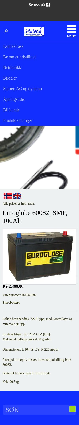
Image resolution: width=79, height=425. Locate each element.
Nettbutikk (12, 67)
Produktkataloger (17, 120)
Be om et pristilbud (19, 57)
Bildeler (10, 78)
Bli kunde (11, 110)
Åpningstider (14, 99)
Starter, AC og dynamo (22, 88)
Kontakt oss (13, 46)
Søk (7, 31)
